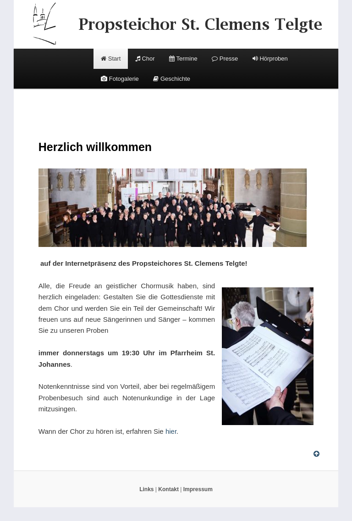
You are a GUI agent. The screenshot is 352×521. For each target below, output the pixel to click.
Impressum (198, 489)
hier (170, 431)
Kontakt (168, 489)
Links (146, 489)
